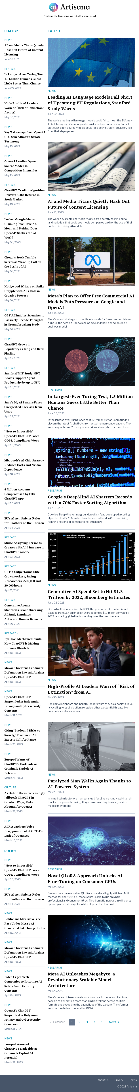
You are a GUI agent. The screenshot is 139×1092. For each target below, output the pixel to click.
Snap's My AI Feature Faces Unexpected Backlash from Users (23, 406)
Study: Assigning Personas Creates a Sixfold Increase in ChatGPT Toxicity (24, 547)
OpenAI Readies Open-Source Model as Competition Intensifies (20, 165)
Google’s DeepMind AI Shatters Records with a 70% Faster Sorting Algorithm (90, 499)
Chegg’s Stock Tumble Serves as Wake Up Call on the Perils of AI (22, 261)
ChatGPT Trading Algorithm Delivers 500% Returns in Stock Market (24, 194)
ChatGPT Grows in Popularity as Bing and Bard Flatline (24, 348)
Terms (133, 1079)
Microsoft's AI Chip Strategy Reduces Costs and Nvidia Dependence (24, 464)
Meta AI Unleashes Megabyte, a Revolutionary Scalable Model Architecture (81, 979)
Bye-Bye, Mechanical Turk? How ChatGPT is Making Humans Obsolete (23, 643)
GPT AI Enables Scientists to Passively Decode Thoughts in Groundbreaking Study (24, 319)
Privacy (118, 1079)
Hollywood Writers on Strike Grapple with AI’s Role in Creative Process (24, 290)
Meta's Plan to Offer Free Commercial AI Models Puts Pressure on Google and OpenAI (91, 301)
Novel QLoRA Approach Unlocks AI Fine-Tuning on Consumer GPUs (85, 878)
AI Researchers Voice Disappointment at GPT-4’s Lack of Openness (23, 831)
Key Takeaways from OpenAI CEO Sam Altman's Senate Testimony (24, 136)
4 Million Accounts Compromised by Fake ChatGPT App (19, 493)
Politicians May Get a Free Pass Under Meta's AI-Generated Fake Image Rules (24, 923)
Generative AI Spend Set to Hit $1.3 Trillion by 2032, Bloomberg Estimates (89, 594)
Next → (114, 1022)
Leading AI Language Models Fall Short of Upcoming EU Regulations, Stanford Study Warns (90, 102)
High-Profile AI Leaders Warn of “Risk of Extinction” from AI (24, 107)
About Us (103, 1079)
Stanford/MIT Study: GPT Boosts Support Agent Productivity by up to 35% (22, 377)
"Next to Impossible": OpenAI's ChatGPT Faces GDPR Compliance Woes (21, 435)
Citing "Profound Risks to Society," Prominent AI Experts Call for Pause (22, 734)
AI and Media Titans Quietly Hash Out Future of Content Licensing (24, 49)
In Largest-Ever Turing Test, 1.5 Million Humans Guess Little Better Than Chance (24, 78)
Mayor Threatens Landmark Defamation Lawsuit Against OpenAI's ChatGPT (24, 672)
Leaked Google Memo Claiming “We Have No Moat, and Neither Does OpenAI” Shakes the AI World (20, 228)
